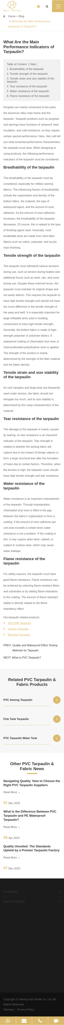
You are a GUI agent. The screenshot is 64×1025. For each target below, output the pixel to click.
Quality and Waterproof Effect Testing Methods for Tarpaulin (34, 648)
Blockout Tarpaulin (19, 634)
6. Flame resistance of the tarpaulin (28, 96)
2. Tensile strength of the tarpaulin (27, 73)
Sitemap (8, 1009)
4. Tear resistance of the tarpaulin (27, 86)
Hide (32, 64)
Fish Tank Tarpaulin (16, 719)
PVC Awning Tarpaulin (17, 699)
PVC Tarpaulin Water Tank (20, 738)
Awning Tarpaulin (18, 628)
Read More (11, 792)
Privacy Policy (25, 1009)
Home (12, 16)
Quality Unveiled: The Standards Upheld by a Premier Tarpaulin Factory (31, 848)
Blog (21, 16)
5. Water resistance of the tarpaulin (28, 91)
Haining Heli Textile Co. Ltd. (35, 999)
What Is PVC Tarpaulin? (26, 657)
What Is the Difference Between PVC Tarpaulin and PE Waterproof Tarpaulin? (29, 815)
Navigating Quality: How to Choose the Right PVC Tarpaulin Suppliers (31, 783)
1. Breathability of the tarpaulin (25, 69)
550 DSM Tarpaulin (19, 623)
